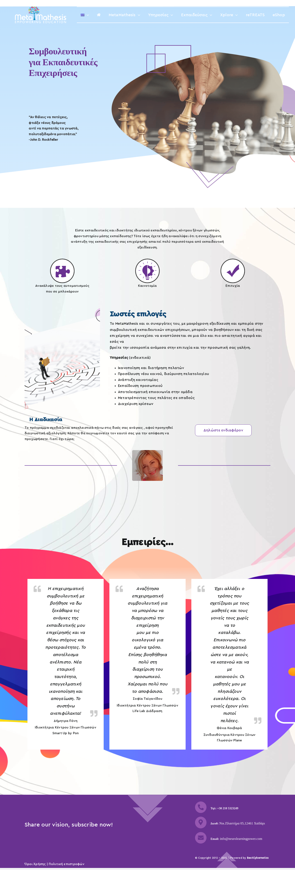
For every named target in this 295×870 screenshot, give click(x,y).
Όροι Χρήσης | (37, 864)
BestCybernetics (258, 857)
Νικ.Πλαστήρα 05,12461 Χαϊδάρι (242, 823)
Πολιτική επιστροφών (66, 864)
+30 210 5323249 (227, 808)
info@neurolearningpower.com (241, 838)
